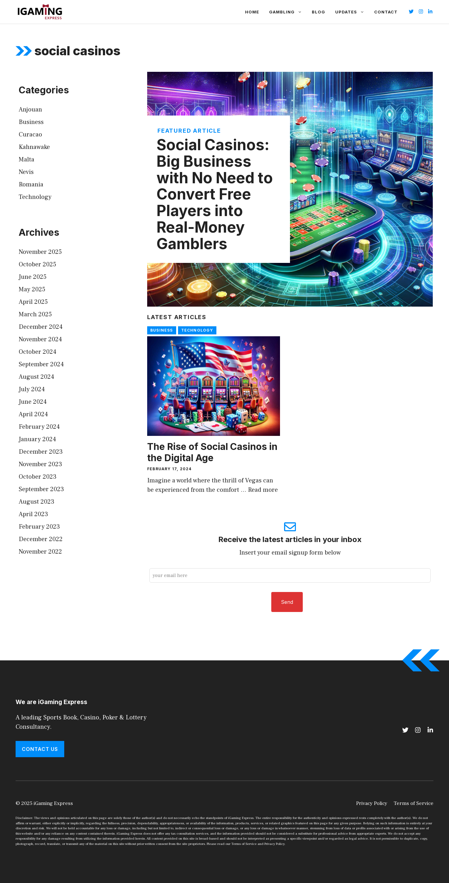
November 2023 (40, 464)
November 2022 (40, 552)
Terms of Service (413, 803)
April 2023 (33, 514)
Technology (197, 330)
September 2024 (41, 364)
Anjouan (30, 110)
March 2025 (35, 314)
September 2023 (41, 489)
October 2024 (37, 352)
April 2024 (33, 414)
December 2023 (41, 452)
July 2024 (32, 389)
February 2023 (39, 527)
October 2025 (37, 264)
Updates (352, 11)
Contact (386, 11)
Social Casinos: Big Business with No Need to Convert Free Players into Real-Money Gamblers (215, 194)
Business (161, 330)
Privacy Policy (371, 803)
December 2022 (41, 539)
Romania (31, 184)
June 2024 (33, 402)
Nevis (26, 172)
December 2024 (41, 327)
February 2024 (39, 427)
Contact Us (40, 749)
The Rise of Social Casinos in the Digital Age (212, 452)
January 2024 (37, 439)
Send (287, 602)
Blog (318, 11)
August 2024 (36, 377)
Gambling (288, 11)
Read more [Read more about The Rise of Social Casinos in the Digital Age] (263, 490)
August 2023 (36, 502)
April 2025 (33, 302)
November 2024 (40, 339)
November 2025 (40, 252)
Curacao (30, 135)
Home (252, 11)
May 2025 (32, 289)
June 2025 (32, 277)
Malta (26, 159)
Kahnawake (34, 147)
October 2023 (37, 477)
